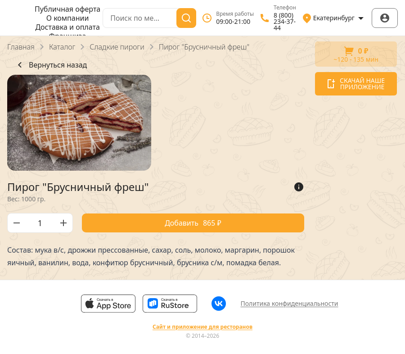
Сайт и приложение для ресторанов (202, 327)
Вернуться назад (50, 64)
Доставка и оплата (67, 27)
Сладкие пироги (117, 46)
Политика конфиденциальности (289, 303)
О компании (67, 18)
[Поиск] (186, 18)
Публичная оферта (67, 9)
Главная (21, 46)
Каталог (62, 46)
